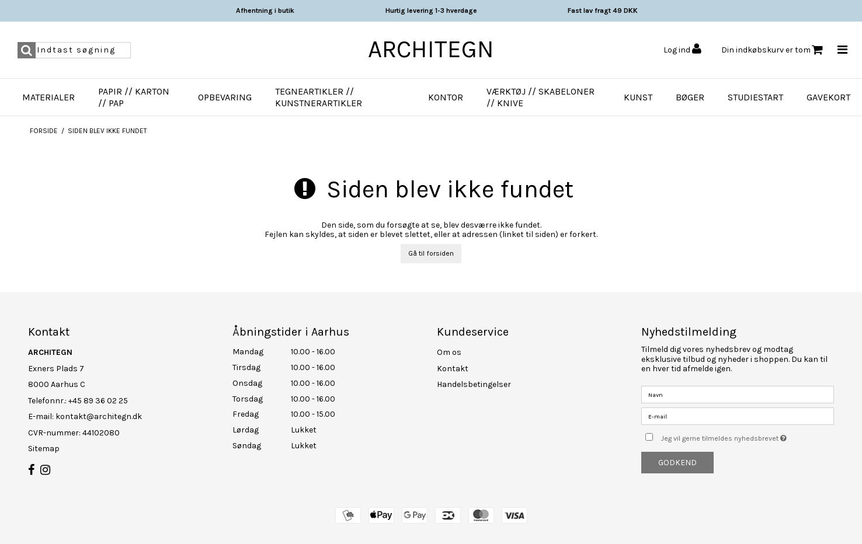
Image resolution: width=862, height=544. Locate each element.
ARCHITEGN (431, 49)
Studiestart (755, 97)
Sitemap (44, 449)
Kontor (445, 97)
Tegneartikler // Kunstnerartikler (318, 97)
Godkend (677, 463)
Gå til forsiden (431, 253)
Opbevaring (225, 97)
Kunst (638, 97)
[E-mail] (737, 416)
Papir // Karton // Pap (133, 97)
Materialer (48, 97)
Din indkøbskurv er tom (772, 50)
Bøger (690, 97)
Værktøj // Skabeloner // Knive (540, 97)
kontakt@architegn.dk (98, 416)
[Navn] (737, 394)
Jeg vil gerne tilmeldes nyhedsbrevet (747, 435)
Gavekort (828, 97)
